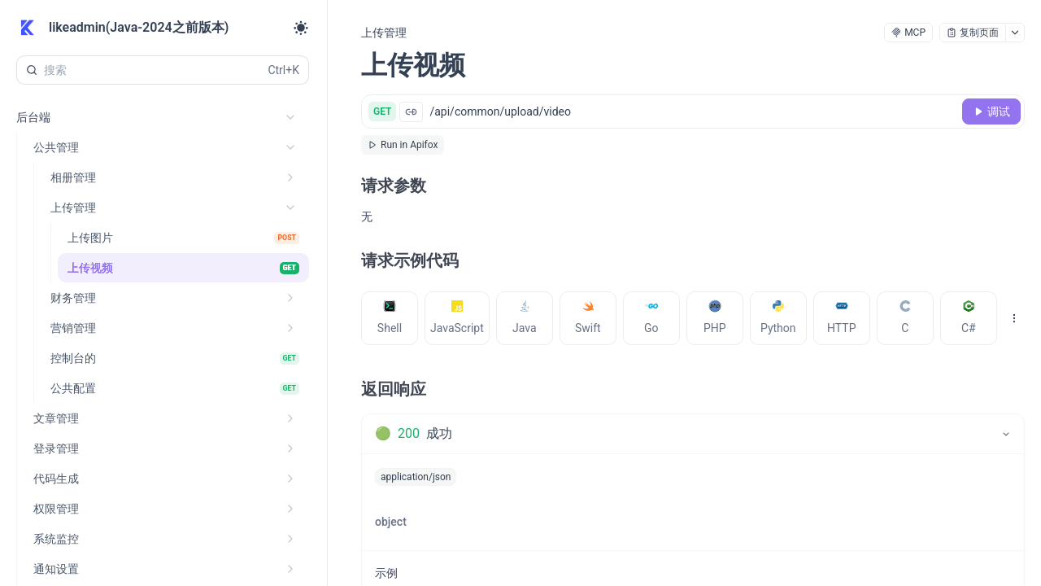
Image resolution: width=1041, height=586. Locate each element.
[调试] (991, 111)
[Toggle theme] (301, 27)
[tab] (389, 318)
